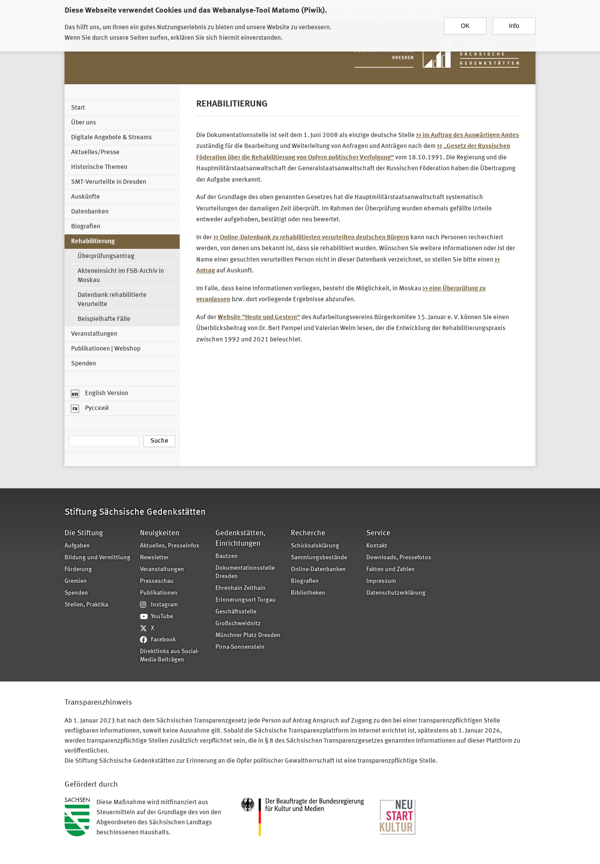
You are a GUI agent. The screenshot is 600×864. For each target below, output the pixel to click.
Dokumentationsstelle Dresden (245, 572)
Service (378, 533)
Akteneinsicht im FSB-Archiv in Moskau (121, 276)
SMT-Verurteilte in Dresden (108, 182)
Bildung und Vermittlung (97, 558)
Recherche (308, 533)
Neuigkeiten (159, 533)
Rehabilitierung (93, 241)
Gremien (76, 581)
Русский (90, 409)
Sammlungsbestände (319, 558)
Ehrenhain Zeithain (240, 588)
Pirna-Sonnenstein (240, 647)
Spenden (83, 364)
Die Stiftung (84, 533)
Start (78, 108)
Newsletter (154, 558)
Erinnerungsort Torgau (245, 600)
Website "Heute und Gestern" (259, 317)
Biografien (85, 227)
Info (514, 24)
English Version (99, 394)
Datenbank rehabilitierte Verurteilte (112, 300)
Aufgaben (77, 546)
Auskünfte (85, 197)
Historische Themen (99, 167)
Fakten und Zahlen (390, 569)
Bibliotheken (308, 593)
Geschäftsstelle (235, 612)
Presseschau (157, 581)
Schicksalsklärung (315, 546)
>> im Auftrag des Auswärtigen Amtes (467, 135)
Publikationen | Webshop (105, 349)
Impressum (381, 581)
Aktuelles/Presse (95, 152)
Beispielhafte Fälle (104, 319)
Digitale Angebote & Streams (111, 137)
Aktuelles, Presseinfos (169, 546)
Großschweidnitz (238, 623)
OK (465, 24)
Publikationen (158, 593)
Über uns (83, 123)
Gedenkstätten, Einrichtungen (240, 538)
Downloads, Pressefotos (398, 558)
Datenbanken (90, 212)
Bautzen (226, 556)
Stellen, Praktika (86, 605)
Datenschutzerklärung (396, 593)
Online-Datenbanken (318, 569)
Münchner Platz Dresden (247, 635)
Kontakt (376, 546)
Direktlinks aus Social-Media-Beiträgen (169, 656)
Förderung (78, 569)
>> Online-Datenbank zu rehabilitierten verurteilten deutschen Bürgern (311, 237)
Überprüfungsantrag (106, 256)
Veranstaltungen (94, 334)
